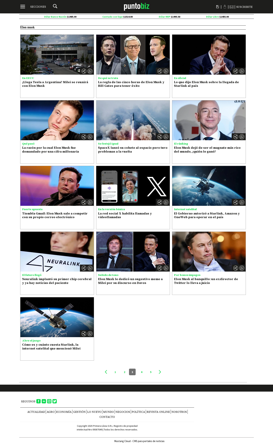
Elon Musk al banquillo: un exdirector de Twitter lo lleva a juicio (206, 281)
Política (138, 412)
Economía (64, 412)
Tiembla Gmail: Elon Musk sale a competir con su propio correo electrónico (55, 215)
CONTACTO (107, 417)
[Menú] (33, 7)
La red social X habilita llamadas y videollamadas (125, 215)
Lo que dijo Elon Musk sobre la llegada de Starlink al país (206, 84)
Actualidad (36, 412)
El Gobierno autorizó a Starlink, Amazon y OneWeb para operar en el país (207, 215)
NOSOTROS (179, 412)
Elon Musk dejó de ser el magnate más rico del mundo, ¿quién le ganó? (207, 149)
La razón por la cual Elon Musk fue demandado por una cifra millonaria (50, 149)
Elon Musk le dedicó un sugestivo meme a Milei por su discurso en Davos (130, 281)
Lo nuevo (94, 412)
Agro (50, 412)
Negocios (122, 412)
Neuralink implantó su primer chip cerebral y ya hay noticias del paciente (57, 281)
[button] (90, 71)
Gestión (79, 412)
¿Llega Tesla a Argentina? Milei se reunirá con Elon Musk (55, 84)
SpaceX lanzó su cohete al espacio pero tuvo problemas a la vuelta (132, 149)
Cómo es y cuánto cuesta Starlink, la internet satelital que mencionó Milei (51, 346)
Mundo (108, 412)
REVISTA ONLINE (158, 412)
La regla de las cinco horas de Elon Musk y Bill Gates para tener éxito (131, 84)
